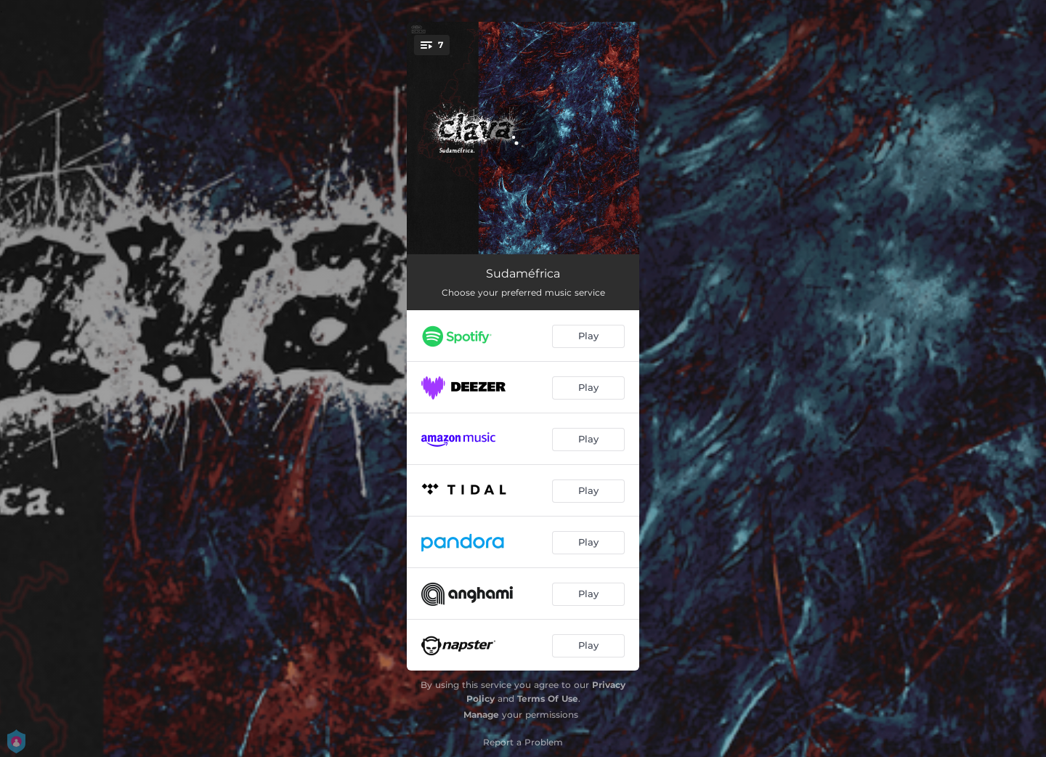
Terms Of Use (547, 698)
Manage (481, 714)
